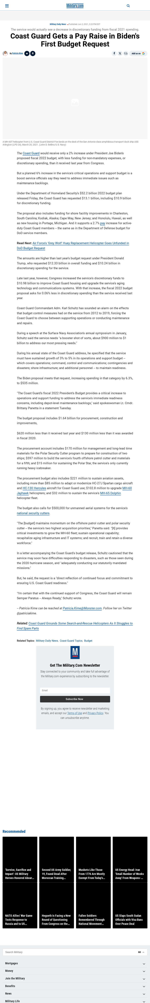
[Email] (125, 53)
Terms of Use (74, 711)
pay (102, 222)
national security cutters (33, 512)
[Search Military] (69, 952)
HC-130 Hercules (34, 487)
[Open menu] (7, 6)
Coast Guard (31, 152)
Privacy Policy (95, 711)
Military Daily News (58, 24)
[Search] (126, 5)
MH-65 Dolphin (110, 492)
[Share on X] (120, 53)
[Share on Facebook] (114, 53)
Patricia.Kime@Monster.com (82, 607)
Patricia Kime (17, 53)
